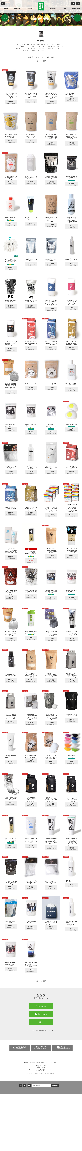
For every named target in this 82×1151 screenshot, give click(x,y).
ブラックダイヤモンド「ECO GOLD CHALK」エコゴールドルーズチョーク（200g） (51, 711)
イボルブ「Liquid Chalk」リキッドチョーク (71, 930)
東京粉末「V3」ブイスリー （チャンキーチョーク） (31, 315)
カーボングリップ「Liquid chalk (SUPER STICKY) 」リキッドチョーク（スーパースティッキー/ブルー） (51, 316)
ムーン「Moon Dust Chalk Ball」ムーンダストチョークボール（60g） (51, 799)
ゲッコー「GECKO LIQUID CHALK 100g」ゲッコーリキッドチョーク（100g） (71, 667)
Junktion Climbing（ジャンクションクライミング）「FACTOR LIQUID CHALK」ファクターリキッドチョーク (51, 888)
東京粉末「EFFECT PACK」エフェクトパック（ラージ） (10, 1019)
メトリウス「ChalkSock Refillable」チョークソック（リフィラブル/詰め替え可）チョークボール (11, 404)
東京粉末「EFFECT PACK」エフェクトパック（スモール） (71, 623)
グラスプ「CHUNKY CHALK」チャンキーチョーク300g (11, 183)
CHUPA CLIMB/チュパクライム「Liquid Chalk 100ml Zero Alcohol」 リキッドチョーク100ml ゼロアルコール (71, 228)
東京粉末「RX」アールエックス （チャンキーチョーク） (11, 315)
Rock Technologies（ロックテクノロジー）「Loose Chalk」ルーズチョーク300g (11, 931)
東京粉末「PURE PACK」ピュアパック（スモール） (31, 447)
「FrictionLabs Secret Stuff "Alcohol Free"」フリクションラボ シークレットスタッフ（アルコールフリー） (51, 96)
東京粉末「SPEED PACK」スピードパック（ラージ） (31, 975)
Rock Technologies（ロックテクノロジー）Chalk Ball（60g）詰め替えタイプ (51, 931)
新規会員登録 (20, 1142)
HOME (6, 8)
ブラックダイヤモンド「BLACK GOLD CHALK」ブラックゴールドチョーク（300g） (31, 843)
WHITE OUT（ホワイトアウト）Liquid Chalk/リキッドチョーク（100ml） (71, 975)
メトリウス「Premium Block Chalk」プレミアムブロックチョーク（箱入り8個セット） (71, 535)
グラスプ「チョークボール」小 (31, 402)
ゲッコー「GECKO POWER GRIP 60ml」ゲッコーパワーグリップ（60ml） (11, 711)
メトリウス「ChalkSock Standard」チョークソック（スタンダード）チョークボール (11, 667)
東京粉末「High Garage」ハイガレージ (10, 226)
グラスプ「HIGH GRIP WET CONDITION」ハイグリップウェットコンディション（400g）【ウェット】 (51, 140)
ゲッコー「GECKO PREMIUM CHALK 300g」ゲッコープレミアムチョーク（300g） (11, 623)
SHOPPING (17, 8)
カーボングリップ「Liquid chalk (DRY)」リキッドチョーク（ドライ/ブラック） (11, 359)
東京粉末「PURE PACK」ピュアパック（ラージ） (11, 446)
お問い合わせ (29, 1142)
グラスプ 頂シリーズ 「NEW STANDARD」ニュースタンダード (11, 139)
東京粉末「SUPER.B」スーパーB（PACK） (51, 270)
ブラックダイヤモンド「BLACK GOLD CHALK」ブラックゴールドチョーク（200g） (51, 843)
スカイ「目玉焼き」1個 (71, 445)
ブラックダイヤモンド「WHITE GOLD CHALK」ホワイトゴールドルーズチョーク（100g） (10, 755)
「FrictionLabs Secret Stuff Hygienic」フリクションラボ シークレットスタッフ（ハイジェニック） (11, 96)
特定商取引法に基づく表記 (37, 1119)
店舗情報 (25, 1119)
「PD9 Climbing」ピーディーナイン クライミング (31, 666)
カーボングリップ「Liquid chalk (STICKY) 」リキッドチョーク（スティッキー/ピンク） (71, 315)
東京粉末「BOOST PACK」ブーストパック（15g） (51, 447)
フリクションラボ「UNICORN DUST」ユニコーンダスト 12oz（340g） (71, 359)
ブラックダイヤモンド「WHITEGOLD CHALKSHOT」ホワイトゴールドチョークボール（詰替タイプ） (51, 756)
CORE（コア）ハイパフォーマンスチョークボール (11, 491)
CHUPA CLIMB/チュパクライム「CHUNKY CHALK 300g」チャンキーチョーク (51, 227)
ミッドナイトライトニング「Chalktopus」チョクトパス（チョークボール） (11, 271)
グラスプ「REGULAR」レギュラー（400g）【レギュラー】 (31, 139)
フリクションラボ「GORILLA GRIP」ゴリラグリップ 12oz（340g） (51, 359)
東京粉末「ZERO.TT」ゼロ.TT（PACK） (31, 270)
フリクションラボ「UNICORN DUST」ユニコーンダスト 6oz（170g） (31, 535)
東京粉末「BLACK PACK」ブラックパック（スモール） (71, 183)
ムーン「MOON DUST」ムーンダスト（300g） (31, 798)
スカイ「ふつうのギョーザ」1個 (71, 798)
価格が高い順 (50, 57)
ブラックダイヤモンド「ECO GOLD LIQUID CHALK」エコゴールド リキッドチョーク (71, 579)
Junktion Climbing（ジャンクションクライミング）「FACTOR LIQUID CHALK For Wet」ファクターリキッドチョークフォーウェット (71, 888)
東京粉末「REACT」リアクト (71, 270)
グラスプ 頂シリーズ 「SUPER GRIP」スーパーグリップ (71, 95)
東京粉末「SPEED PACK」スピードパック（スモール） (51, 623)
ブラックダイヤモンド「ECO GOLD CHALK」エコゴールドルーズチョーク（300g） (31, 711)
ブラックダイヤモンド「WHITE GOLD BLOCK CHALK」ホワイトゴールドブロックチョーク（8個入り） (31, 756)
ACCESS (52, 8)
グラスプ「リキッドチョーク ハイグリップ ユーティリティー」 (31, 183)
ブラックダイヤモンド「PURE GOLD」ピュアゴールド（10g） (10, 887)
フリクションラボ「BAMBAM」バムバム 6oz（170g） (71, 491)
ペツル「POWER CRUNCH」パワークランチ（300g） (51, 491)
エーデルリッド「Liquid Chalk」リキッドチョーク (31, 227)
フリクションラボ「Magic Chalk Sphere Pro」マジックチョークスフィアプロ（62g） (51, 667)
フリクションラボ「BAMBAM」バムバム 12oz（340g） (31, 359)
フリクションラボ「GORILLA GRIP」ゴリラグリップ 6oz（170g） (11, 535)
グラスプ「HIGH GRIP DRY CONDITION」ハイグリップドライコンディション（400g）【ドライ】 (71, 140)
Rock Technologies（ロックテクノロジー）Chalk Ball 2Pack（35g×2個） (31, 931)
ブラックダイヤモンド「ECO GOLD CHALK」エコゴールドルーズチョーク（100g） (51, 579)
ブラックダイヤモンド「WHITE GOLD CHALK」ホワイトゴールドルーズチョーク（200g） (71, 711)
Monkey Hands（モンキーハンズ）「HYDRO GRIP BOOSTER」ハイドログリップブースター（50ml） (11, 580)
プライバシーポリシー (52, 1119)
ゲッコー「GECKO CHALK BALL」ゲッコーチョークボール (11, 843)
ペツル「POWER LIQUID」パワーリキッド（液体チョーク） (31, 491)
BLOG (64, 8)
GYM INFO (29, 8)
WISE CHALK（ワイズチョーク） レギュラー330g (71, 755)
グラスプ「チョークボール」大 (51, 402)
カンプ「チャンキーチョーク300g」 (11, 974)
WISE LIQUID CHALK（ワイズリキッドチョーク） (11, 799)
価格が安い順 (39, 57)
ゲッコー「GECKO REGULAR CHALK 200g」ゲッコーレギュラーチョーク (31, 623)
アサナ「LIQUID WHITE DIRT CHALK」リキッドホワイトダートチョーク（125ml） (31, 1019)
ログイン (24, 1142)
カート (78, 3)
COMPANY (76, 8)
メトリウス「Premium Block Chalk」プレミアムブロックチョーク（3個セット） (51, 535)
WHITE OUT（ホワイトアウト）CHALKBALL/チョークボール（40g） (51, 975)
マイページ (73, 3)
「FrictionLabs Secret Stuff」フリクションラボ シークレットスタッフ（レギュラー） (31, 95)
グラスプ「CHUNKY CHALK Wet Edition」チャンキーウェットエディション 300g (31, 887)
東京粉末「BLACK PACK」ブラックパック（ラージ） (51, 183)
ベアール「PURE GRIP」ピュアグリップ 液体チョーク (71, 403)
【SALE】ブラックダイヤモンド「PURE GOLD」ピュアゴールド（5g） (31, 580)
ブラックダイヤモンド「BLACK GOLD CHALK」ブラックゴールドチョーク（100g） (71, 843)
